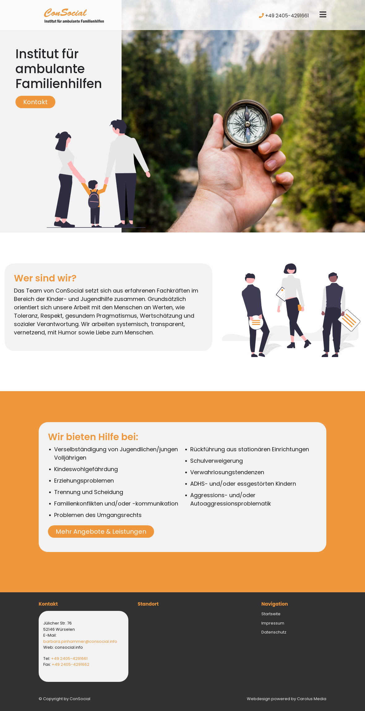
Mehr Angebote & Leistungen (101, 531)
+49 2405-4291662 (70, 664)
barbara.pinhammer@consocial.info (80, 641)
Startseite (271, 614)
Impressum (272, 623)
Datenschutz (273, 632)
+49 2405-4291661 (284, 15)
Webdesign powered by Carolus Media (286, 699)
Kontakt (35, 102)
